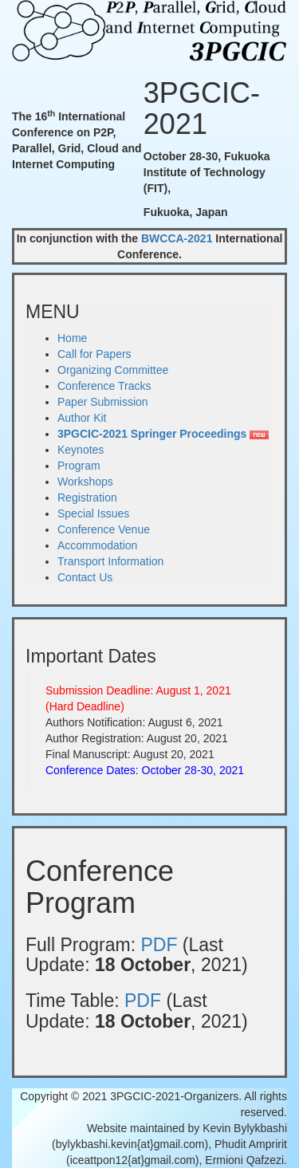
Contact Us (84, 577)
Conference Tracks (104, 386)
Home (72, 338)
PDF (158, 944)
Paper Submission (102, 401)
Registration (87, 497)
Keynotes (80, 449)
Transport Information (110, 561)
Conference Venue (103, 529)
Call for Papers (94, 354)
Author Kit (81, 417)
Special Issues (93, 513)
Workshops (85, 481)
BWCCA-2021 (176, 238)
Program (78, 465)
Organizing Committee (112, 370)
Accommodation (97, 545)
